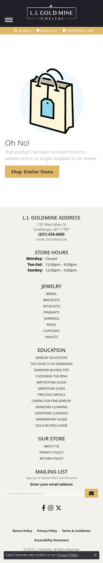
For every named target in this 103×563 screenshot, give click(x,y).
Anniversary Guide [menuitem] (51, 419)
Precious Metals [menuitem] (51, 394)
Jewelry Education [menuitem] (51, 357)
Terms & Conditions (76, 531)
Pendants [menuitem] (52, 312)
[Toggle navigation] (9, 20)
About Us (51, 446)
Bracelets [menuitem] (51, 300)
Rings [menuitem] (51, 324)
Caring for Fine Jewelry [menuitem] (52, 401)
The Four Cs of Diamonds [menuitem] (51, 364)
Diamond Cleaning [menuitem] (51, 407)
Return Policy (51, 458)
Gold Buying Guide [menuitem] (52, 425)
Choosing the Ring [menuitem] (52, 376)
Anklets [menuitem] (51, 337)
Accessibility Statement (51, 540)
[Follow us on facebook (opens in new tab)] (43, 508)
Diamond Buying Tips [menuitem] (51, 370)
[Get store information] (51, 239)
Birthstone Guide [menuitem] (51, 382)
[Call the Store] (52, 234)
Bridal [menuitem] (51, 293)
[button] (22, 31)
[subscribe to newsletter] (91, 493)
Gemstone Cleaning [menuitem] (51, 413)
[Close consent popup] (95, 555)
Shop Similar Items (32, 172)
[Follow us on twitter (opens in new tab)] (58, 508)
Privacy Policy (52, 452)
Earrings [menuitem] (51, 318)
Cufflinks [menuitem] (51, 330)
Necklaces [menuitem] (51, 306)
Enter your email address (51, 484)
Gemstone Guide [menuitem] (51, 388)
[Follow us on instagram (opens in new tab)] (50, 508)
